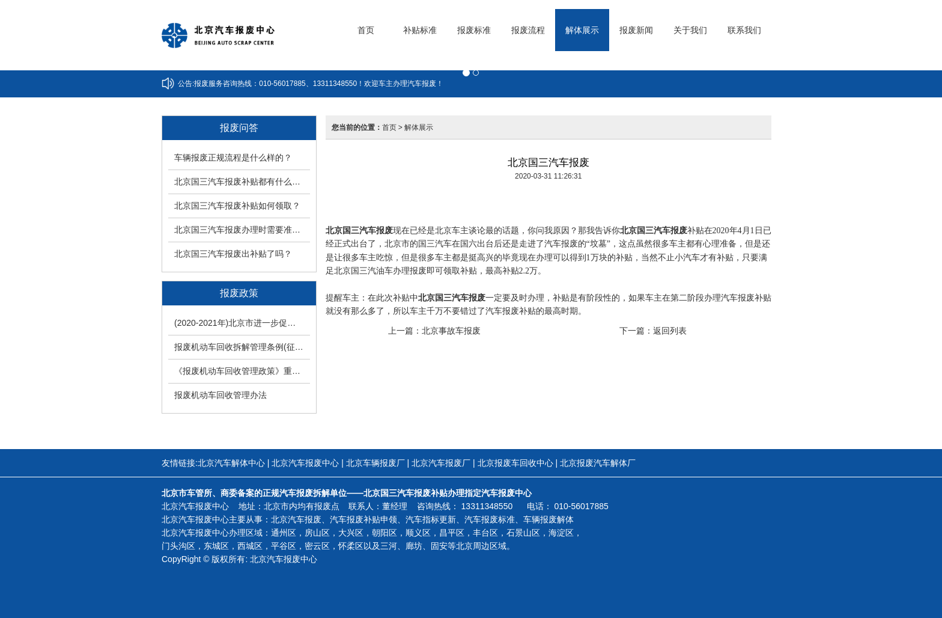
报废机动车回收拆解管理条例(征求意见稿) (242, 347)
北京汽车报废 (296, 519)
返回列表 (670, 330)
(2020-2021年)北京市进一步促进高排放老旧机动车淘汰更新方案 (242, 323)
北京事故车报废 (451, 330)
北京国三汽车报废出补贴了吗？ (233, 254)
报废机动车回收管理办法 (220, 395)
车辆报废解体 (548, 519)
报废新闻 (636, 30)
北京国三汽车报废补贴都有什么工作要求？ (242, 181)
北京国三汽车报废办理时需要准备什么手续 (242, 229)
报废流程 (528, 30)
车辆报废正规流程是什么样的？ (233, 157)
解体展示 (582, 30)
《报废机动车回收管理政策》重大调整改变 (242, 371)
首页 (365, 30)
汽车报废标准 (489, 519)
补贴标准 (420, 30)
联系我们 (744, 30)
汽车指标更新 (431, 519)
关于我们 (690, 30)
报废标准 (474, 30)
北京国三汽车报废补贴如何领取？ (237, 205)
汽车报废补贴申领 (363, 519)
